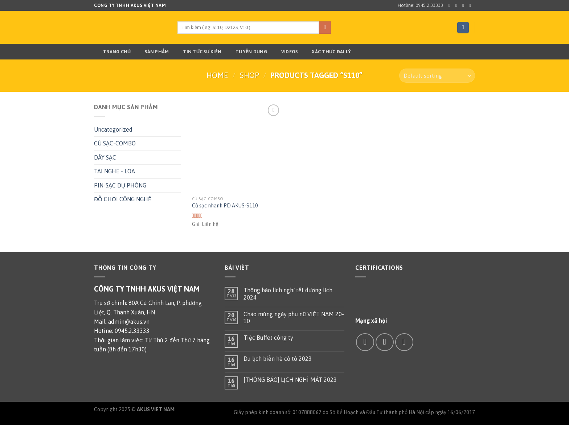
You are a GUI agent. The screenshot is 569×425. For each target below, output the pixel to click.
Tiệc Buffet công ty (268, 337)
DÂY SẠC (105, 157)
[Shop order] (437, 76)
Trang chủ (112, 51)
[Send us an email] (471, 5)
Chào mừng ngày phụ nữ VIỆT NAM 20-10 (293, 317)
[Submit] (325, 27)
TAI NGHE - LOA (114, 171)
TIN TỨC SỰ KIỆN (197, 51)
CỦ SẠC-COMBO (115, 143)
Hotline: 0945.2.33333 (420, 5)
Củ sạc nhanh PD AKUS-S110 (225, 206)
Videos (285, 51)
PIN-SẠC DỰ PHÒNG (120, 185)
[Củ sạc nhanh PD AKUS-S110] (237, 147)
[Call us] (404, 342)
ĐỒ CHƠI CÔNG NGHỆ (122, 199)
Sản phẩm (152, 51)
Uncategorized (113, 129)
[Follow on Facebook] (451, 5)
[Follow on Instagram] (457, 5)
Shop (249, 75)
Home (217, 75)
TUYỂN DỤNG (246, 51)
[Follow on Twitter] (464, 5)
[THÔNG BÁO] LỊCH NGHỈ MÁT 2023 (290, 379)
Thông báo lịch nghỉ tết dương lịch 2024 (287, 293)
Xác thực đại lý (327, 51)
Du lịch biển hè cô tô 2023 (277, 358)
